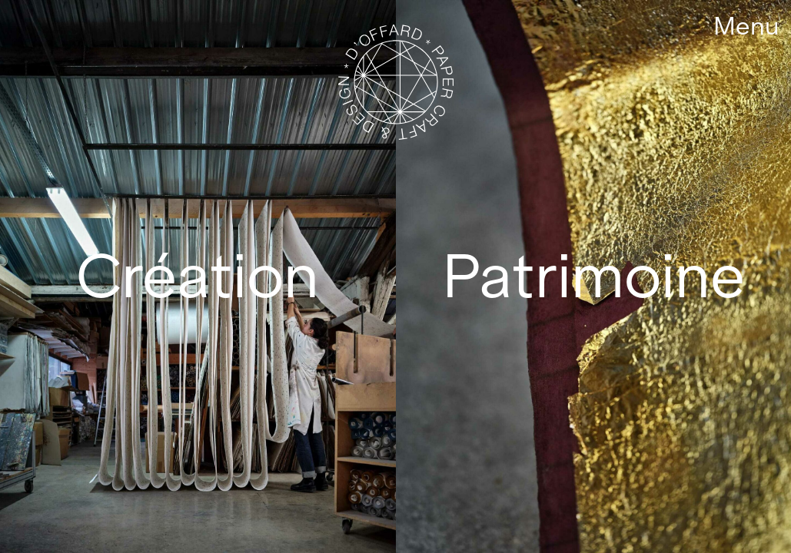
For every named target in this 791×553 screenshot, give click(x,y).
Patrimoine (593, 276)
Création (197, 276)
